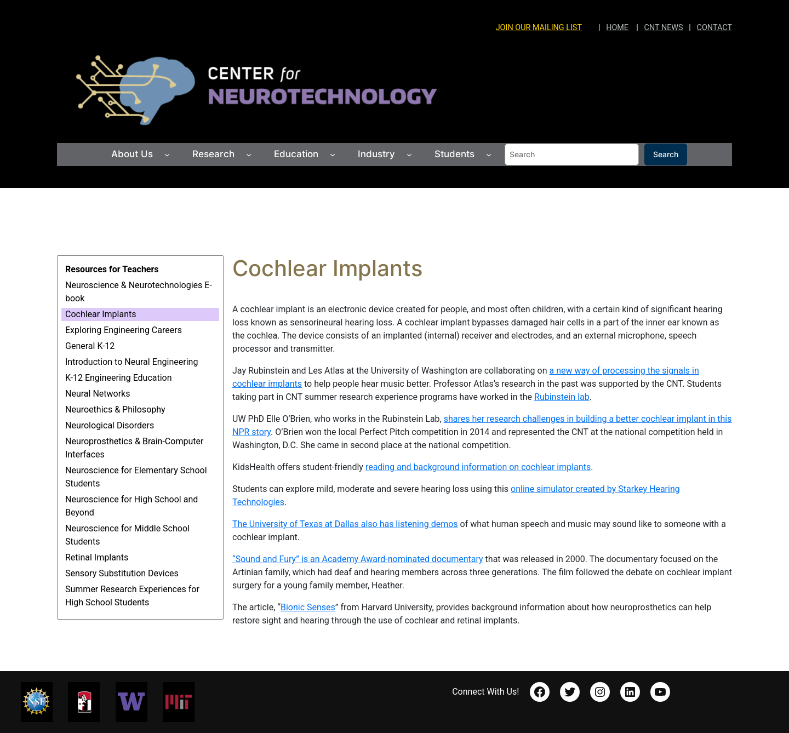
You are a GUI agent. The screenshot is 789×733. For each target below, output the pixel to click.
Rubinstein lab (562, 397)
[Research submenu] (248, 154)
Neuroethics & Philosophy (115, 409)
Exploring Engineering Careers (123, 330)
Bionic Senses (308, 607)
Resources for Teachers (112, 269)
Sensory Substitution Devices (122, 573)
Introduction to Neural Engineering (131, 362)
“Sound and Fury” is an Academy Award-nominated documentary (357, 559)
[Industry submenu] (409, 154)
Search (665, 154)
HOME (617, 27)
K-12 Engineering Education (118, 378)
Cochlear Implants (100, 314)
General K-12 (90, 346)
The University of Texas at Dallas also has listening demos (345, 524)
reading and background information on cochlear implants (478, 467)
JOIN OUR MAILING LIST (539, 27)
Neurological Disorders (109, 425)
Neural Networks (97, 393)
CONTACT (714, 27)
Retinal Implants (96, 557)
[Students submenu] (488, 154)
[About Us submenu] (167, 154)
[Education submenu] (332, 154)
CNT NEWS (663, 27)
